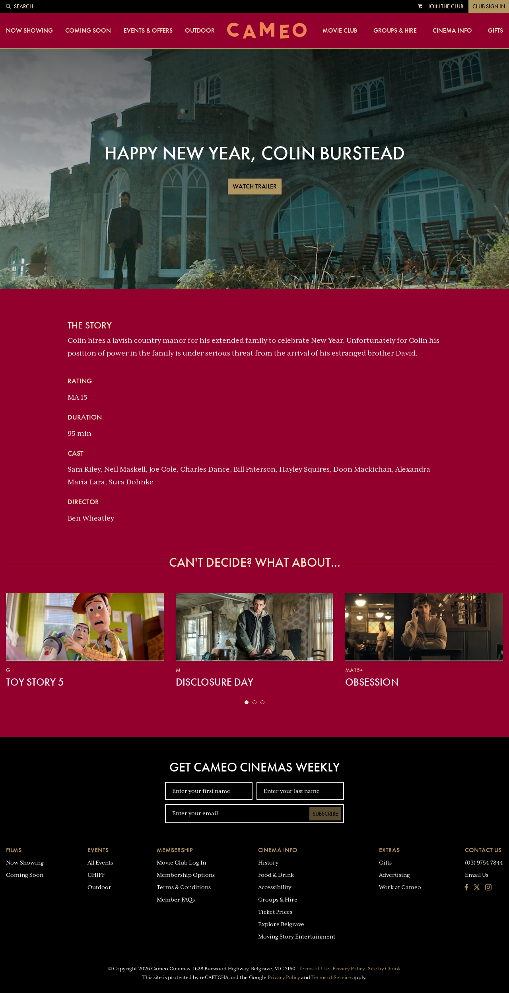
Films (13, 850)
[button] (247, 702)
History (268, 862)
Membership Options (186, 875)
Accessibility (274, 887)
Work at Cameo (400, 887)
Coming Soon (88, 30)
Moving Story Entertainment (296, 936)
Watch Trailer (255, 186)
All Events (100, 862)
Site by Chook (384, 969)
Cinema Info (452, 30)
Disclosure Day (214, 682)
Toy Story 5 (35, 682)
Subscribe (325, 813)
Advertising (394, 875)
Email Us (476, 875)
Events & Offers (148, 30)
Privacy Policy (348, 969)
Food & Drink (276, 875)
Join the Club (445, 6)
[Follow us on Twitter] (477, 888)
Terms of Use (314, 969)
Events (98, 850)
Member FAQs (176, 899)
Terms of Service (331, 977)
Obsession (371, 682)
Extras (389, 850)
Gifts (495, 30)
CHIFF (96, 875)
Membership (175, 850)
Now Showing (29, 30)
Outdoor (200, 30)
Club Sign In (488, 6)
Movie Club (339, 30)
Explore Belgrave (281, 924)
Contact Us (483, 850)
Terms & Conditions (184, 887)
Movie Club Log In (181, 862)
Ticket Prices (275, 912)
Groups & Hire (395, 30)
